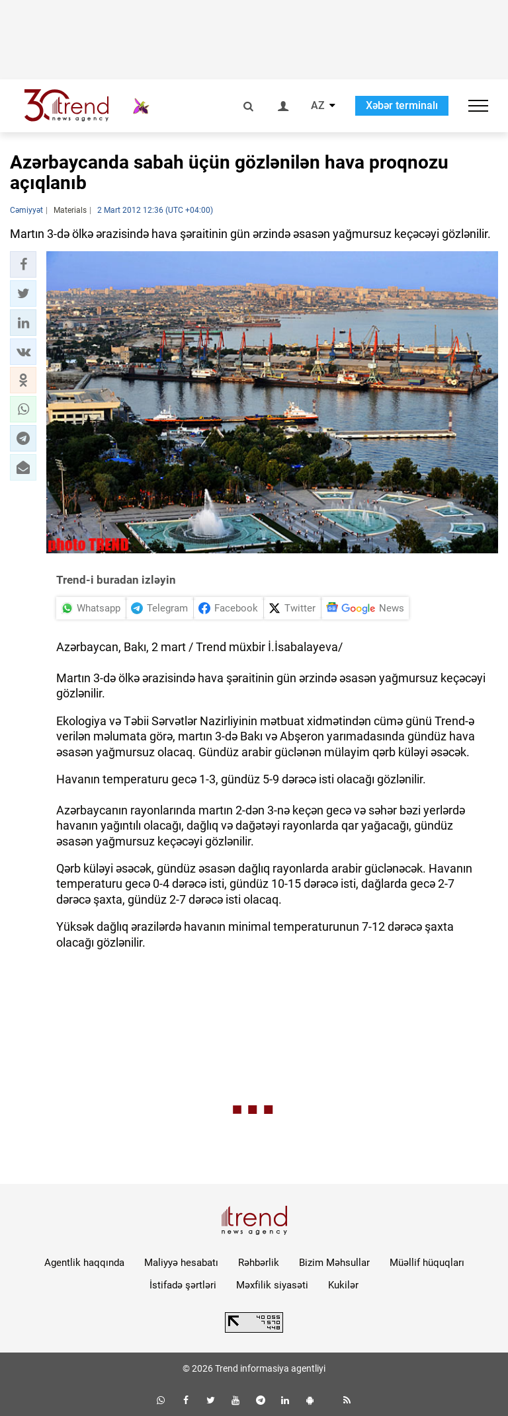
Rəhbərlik (258, 1263)
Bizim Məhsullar (334, 1263)
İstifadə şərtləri (182, 1285)
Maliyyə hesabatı (181, 1263)
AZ (318, 105)
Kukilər (343, 1285)
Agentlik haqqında (84, 1263)
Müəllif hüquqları (427, 1263)
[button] (23, 264)
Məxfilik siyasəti (272, 1285)
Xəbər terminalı (402, 105)
